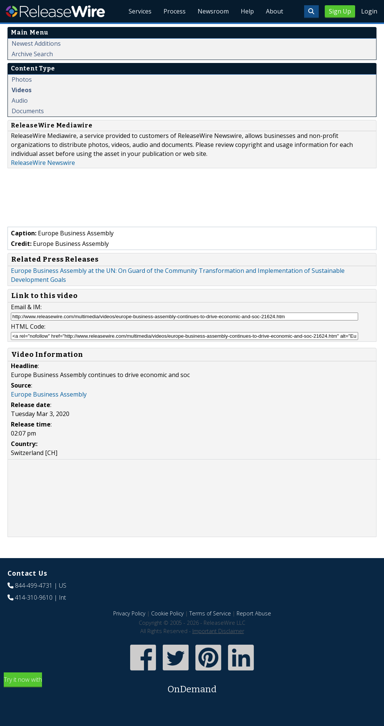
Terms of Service (210, 613)
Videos (22, 90)
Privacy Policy (129, 613)
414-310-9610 (33, 597)
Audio (20, 100)
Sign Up (340, 11)
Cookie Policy (167, 613)
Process (175, 11)
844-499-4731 (33, 585)
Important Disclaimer (218, 631)
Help (247, 11)
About (274, 11)
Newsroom (213, 11)
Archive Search (32, 54)
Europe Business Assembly (49, 394)
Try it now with (192, 685)
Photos (22, 79)
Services (140, 11)
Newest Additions (36, 43)
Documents (28, 111)
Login (369, 11)
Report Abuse (254, 613)
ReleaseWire (55, 11)
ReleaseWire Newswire (43, 163)
